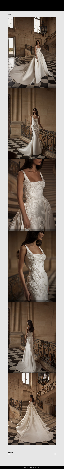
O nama (40, 1)
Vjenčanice (44, 1)
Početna (35, 1)
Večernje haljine (50, 1)
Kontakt (56, 1)
